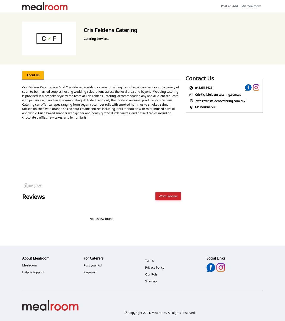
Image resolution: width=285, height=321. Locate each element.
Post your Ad (93, 265)
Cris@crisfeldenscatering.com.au (218, 94)
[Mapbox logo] (32, 185)
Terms (149, 260)
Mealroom (29, 265)
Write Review (168, 196)
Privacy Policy (154, 267)
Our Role (151, 274)
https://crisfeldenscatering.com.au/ (220, 101)
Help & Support (33, 272)
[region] (101, 157)
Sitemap (151, 281)
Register (89, 272)
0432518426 (203, 88)
